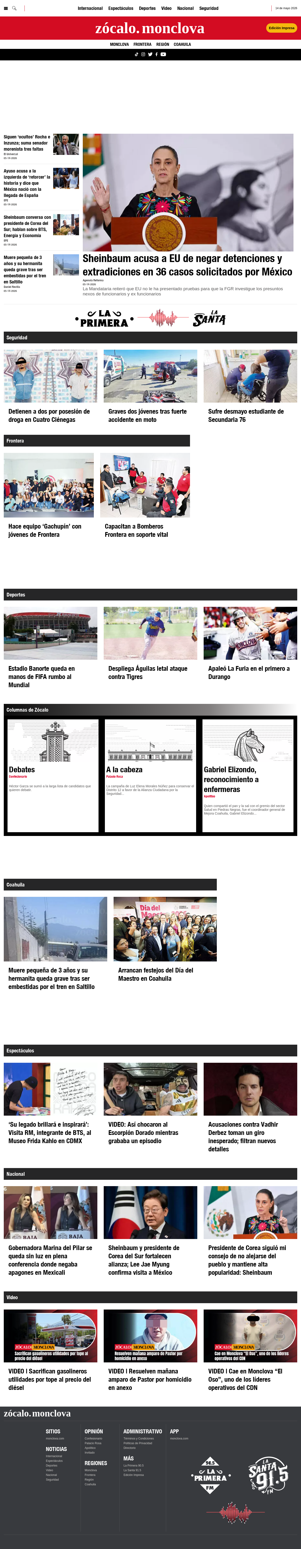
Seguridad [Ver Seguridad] (208, 8)
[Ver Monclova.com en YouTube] (163, 55)
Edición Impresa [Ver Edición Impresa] (281, 28)
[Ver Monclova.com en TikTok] (136, 55)
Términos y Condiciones (138, 1438)
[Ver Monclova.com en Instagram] (143, 55)
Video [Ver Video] (166, 8)
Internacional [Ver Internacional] (90, 8)
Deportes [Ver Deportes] (147, 8)
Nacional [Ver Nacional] (185, 8)
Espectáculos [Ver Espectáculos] (120, 8)
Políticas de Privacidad (137, 1443)
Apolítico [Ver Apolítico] (90, 1448)
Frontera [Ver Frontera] (142, 44)
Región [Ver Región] (162, 44)
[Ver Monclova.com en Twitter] (150, 55)
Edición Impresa (133, 1475)
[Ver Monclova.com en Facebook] (156, 55)
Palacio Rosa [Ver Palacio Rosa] (93, 1443)
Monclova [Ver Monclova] (119, 44)
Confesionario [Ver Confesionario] (93, 1438)
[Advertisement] (145, 97)
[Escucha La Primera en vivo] (206, 1475)
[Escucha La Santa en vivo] (269, 1475)
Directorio (129, 1448)
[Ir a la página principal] (150, 28)
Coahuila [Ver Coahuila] (182, 44)
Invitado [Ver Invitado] (90, 1452)
